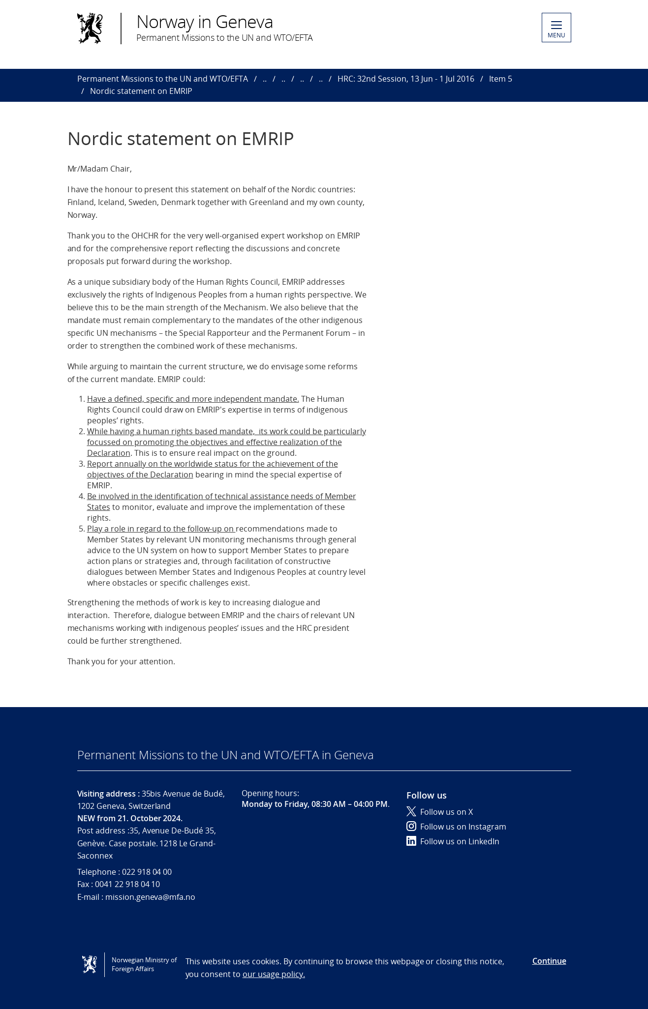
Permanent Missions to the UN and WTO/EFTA (162, 78)
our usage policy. (274, 974)
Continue (549, 960)
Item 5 (500, 78)
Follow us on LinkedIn (452, 841)
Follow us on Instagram (456, 826)
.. (265, 78)
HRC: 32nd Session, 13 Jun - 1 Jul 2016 (406, 78)
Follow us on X (439, 811)
